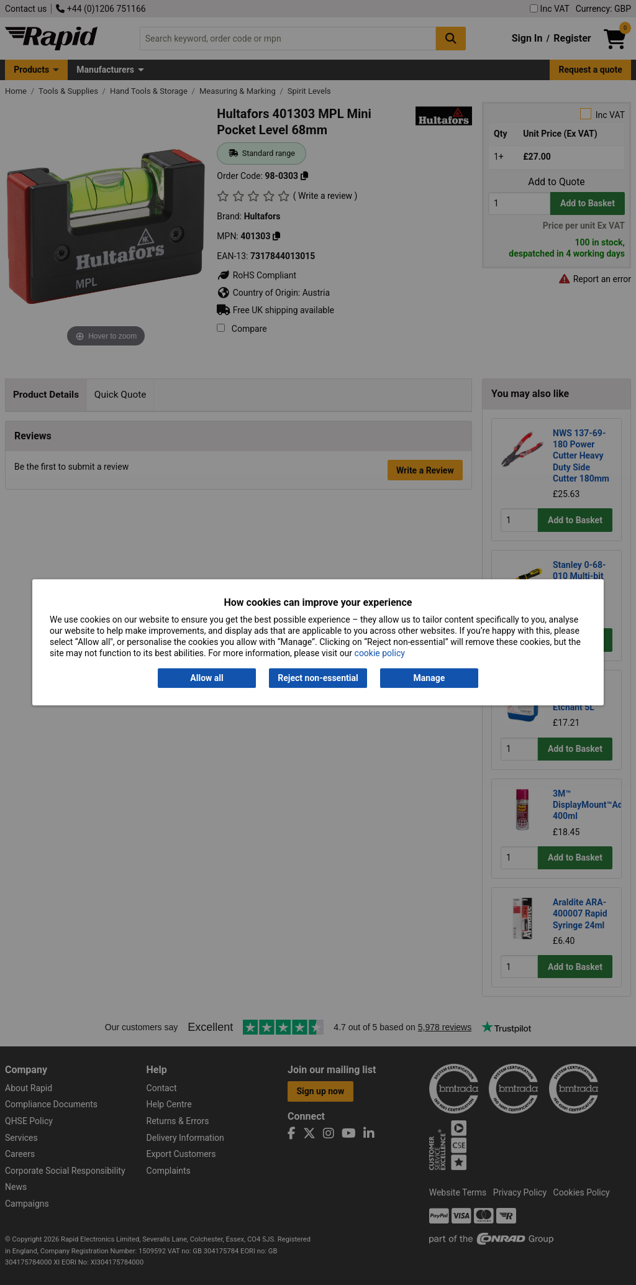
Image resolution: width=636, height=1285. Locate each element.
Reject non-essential (318, 678)
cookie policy (380, 654)
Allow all (206, 678)
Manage (429, 678)
